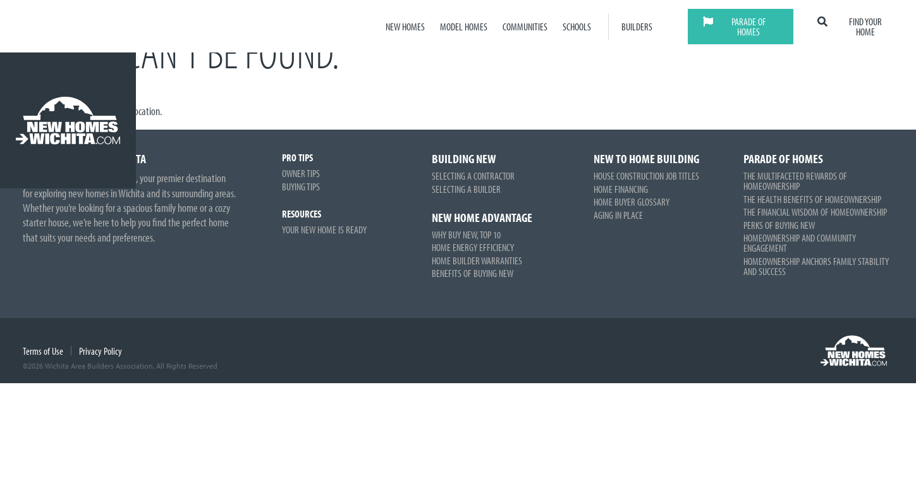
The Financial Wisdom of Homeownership (815, 212)
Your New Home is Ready (324, 229)
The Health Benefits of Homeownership (812, 199)
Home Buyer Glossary (631, 201)
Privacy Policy (100, 351)
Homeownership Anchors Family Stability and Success (816, 266)
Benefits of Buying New (472, 273)
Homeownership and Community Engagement (799, 242)
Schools (577, 26)
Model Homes (463, 26)
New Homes (405, 26)
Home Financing (621, 189)
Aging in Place (618, 215)
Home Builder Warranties (477, 260)
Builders (636, 26)
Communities (525, 26)
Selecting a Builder (466, 189)
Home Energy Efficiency (473, 247)
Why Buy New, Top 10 (466, 234)
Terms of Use (43, 351)
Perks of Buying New (779, 225)
